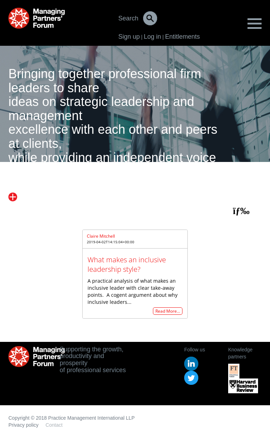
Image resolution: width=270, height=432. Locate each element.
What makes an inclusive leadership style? (127, 264)
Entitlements (182, 36)
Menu (255, 23)
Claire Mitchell (101, 236)
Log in (152, 36)
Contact (54, 425)
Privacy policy (23, 425)
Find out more (37, 197)
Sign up (129, 36)
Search (128, 18)
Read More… (167, 311)
